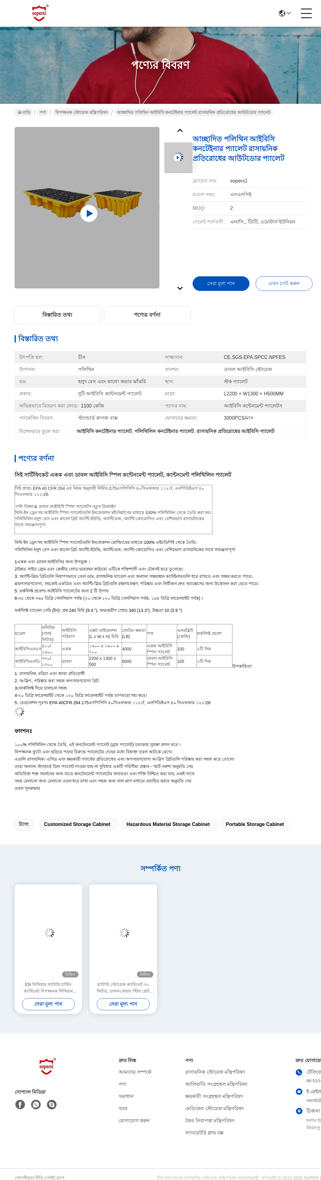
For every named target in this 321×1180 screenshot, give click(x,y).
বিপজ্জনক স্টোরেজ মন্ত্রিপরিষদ (81, 112)
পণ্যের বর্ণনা (147, 315)
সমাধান (126, 1096)
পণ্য (43, 112)
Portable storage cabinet (255, 824)
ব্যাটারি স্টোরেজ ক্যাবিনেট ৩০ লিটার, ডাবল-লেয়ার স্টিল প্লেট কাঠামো (123, 988)
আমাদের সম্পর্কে (135, 1072)
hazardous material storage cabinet (168, 824)
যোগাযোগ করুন (134, 1120)
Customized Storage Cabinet (77, 824)
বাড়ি (24, 112)
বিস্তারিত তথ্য (57, 315)
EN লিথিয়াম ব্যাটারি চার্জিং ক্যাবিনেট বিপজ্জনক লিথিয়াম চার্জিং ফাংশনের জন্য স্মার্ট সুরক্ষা (48, 988)
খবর (123, 1108)
